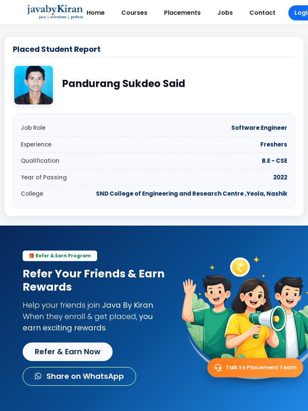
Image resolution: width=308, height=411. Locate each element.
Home (96, 12)
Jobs (225, 12)
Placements (182, 12)
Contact (262, 12)
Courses (134, 12)
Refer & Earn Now (68, 351)
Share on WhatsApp (79, 376)
